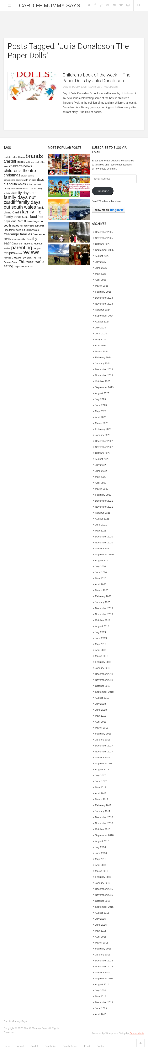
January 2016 (102, 882)
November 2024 (104, 303)
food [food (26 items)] (33, 217)
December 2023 (104, 369)
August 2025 (102, 255)
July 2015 (100, 918)
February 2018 (103, 733)
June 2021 (101, 524)
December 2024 (104, 297)
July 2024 (100, 327)
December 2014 (104, 960)
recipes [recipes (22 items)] (9, 253)
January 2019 (102, 668)
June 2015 (101, 924)
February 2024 (103, 357)
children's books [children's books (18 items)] (20, 166)
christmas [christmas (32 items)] (12, 175)
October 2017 (102, 757)
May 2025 (100, 273)
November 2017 (104, 751)
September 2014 (104, 978)
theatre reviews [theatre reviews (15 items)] (22, 257)
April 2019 (100, 650)
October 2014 (102, 972)
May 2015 (100, 930)
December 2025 (104, 232)
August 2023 (102, 393)
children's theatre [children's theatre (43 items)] (20, 170)
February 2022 (103, 494)
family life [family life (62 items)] (31, 211)
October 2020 (102, 548)
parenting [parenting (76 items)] (21, 247)
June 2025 (101, 267)
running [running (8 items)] (7, 258)
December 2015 (104, 888)
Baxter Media (137, 1033)
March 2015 (101, 942)
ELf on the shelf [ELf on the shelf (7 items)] (34, 184)
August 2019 (102, 626)
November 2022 (104, 447)
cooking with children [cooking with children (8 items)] (26, 180)
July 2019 (100, 632)
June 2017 (101, 781)
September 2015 (104, 906)
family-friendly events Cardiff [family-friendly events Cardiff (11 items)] (20, 188)
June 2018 (101, 709)
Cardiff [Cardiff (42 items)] (10, 161)
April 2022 (100, 482)
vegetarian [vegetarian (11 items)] (27, 266)
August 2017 (102, 769)
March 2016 (101, 871)
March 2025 (101, 285)
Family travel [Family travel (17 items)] (12, 216)
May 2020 (100, 578)
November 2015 (104, 894)
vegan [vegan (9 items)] (17, 266)
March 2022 (101, 488)
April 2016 (100, 865)
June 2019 (101, 638)
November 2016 (104, 823)
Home (7, 1046)
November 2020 (104, 542)
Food (87, 1046)
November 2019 (104, 614)
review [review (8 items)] (18, 253)
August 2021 (102, 518)
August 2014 (102, 984)
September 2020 (104, 554)
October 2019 (102, 620)
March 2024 (101, 351)
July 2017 (100, 775)
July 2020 (100, 566)
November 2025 (104, 238)
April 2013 (100, 1014)
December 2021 (104, 500)
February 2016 (103, 877)
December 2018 (104, 673)
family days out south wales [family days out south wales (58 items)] (22, 205)
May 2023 (100, 411)
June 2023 (101, 405)
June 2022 (101, 470)
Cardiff (34, 1046)
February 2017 (103, 805)
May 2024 (100, 339)
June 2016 (101, 853)
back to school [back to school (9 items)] (11, 157)
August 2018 (102, 697)
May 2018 (100, 715)
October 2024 (102, 309)
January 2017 (102, 811)
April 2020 (100, 584)
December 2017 (104, 745)
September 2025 (104, 249)
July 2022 (100, 464)
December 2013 (104, 1002)
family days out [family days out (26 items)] (24, 193)
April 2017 (100, 793)
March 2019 (101, 656)
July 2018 (100, 703)
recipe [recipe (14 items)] (37, 248)
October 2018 (102, 685)
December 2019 (104, 608)
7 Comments (110, 87)
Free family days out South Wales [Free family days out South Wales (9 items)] (21, 230)
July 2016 (100, 847)
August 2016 (102, 841)
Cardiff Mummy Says (49, 5)
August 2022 (102, 459)
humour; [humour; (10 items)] (18, 243)
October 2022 (102, 453)
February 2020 (103, 596)
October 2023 (102, 381)
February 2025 (103, 291)
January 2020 (102, 602)
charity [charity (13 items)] (21, 161)
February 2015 (103, 948)
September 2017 (104, 763)
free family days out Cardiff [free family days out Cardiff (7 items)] (32, 226)
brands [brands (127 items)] (34, 156)
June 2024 (101, 333)
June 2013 (101, 1008)
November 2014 (104, 966)
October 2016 (102, 829)
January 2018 (102, 739)
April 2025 (100, 279)
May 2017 (100, 787)
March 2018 (101, 727)
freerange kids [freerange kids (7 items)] (18, 239)
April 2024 (100, 345)
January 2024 (102, 363)
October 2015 (102, 900)
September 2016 (104, 835)
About (20, 1046)
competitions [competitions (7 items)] (9, 180)
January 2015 (102, 954)
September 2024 (104, 315)
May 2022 (100, 476)
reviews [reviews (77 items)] (31, 252)
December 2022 (104, 441)
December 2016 (104, 817)
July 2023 (100, 399)
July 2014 (100, 990)
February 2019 (103, 662)
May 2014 (100, 996)
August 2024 (102, 321)
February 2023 (103, 429)
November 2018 (104, 679)
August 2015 (102, 912)
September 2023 (104, 387)
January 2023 (102, 435)
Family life (50, 1046)
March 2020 (101, 590)
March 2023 (101, 423)
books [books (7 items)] (22, 157)
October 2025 (102, 244)
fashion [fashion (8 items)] (25, 217)
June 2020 (101, 572)
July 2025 (100, 261)
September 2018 (104, 691)
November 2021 (104, 506)
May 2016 (100, 859)
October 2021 (102, 512)
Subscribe (103, 191)
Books (100, 1046)
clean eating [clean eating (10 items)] (27, 175)
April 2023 (100, 417)
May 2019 (100, 644)
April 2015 (100, 936)
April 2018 (100, 721)
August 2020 (102, 560)
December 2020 (104, 536)
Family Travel (69, 1046)
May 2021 (100, 530)
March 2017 (101, 799)
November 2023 (104, 375)
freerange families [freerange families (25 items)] (18, 234)
